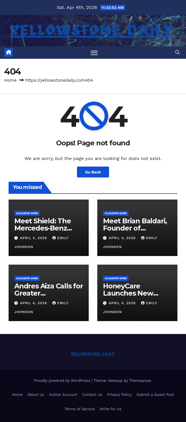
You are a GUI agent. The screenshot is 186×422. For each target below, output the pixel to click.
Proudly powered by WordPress (62, 380)
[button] (177, 52)
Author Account (63, 394)
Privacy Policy (119, 394)
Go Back (93, 172)
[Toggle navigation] (94, 52)
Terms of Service (80, 409)
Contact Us (92, 394)
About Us (35, 394)
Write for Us (110, 409)
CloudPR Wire (27, 213)
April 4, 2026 (34, 238)
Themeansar (140, 380)
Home (10, 80)
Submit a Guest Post (155, 394)
